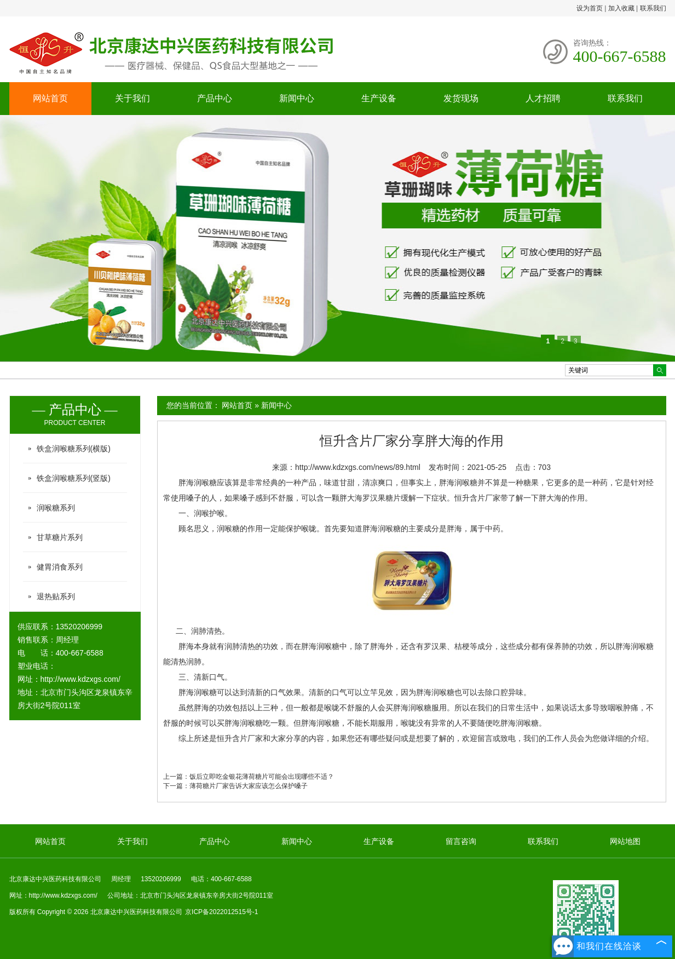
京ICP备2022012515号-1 (221, 912)
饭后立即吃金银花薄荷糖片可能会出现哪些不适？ (261, 776)
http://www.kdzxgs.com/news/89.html (357, 467)
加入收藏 (621, 8)
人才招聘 (543, 98)
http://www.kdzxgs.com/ (80, 679)
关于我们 (132, 98)
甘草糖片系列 (60, 537)
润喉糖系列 (56, 507)
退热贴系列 (56, 596)
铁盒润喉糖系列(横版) (74, 448)
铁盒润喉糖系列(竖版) (74, 478)
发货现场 (460, 98)
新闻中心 (296, 98)
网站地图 (625, 841)
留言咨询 (461, 841)
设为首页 (589, 8)
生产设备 (378, 98)
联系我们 (653, 8)
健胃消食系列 (60, 566)
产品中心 (214, 98)
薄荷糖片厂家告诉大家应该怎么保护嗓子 (248, 786)
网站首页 (50, 98)
